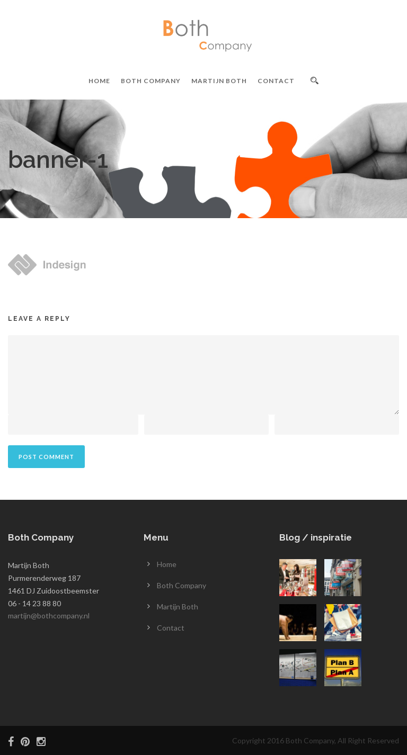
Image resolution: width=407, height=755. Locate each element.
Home (99, 81)
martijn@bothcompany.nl (49, 615)
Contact (276, 81)
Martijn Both (219, 81)
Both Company (151, 81)
